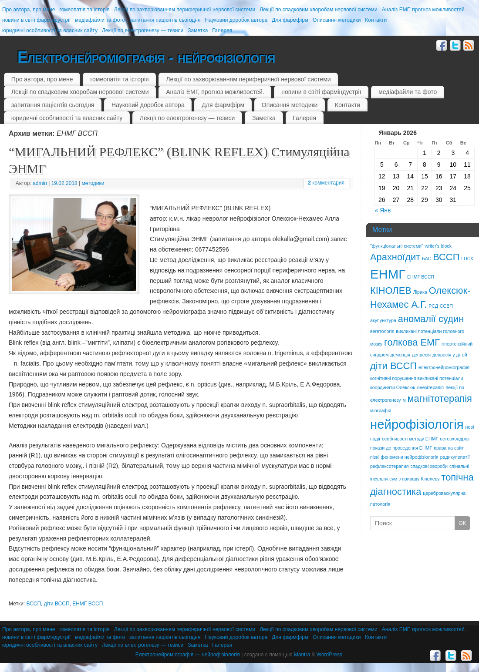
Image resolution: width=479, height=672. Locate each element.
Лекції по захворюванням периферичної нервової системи (184, 10)
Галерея (222, 30)
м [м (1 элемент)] (403, 400)
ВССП (34, 604)
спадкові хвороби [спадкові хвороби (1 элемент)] (429, 466)
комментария (326, 183)
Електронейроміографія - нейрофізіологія (146, 57)
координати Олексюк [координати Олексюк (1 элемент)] (392, 387)
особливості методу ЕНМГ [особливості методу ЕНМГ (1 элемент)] (410, 438)
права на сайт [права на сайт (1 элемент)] (449, 447)
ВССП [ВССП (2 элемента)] (446, 257)
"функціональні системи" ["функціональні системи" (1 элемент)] (396, 246)
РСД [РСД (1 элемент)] (433, 306)
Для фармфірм (290, 20)
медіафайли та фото (100, 20)
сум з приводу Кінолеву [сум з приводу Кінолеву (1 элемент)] (414, 478)
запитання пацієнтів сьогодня (164, 20)
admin (40, 183)
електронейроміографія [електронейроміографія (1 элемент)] (443, 367)
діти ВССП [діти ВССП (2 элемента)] (393, 365)
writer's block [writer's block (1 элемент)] (438, 246)
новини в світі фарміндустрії (36, 20)
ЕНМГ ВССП (87, 604)
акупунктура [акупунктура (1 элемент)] (383, 320)
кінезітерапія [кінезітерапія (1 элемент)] (430, 387)
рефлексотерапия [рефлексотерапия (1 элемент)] (389, 466)
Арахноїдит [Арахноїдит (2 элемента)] (395, 257)
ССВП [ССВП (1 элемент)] (446, 306)
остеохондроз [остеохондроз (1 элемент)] (454, 438)
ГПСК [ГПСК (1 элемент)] (467, 258)
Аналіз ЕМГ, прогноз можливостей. (424, 10)
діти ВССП (57, 604)
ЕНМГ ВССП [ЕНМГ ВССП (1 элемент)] (420, 276)
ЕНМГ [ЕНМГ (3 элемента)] (387, 274)
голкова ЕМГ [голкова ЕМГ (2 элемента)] (412, 342)
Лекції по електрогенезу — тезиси (142, 30)
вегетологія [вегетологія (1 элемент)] (382, 331)
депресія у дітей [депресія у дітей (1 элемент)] (449, 354)
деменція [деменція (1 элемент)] (400, 354)
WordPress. (330, 655)
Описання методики (337, 20)
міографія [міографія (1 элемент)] (380, 410)
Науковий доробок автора (236, 20)
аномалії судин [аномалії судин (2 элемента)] (431, 318)
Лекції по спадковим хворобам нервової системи (319, 10)
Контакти (376, 20)
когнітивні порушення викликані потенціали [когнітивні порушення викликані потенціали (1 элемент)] (416, 378)
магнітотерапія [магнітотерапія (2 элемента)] (440, 398)
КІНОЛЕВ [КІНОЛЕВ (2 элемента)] (391, 290)
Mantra (302, 655)
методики (93, 183)
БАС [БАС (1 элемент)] (426, 258)
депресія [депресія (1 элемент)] (421, 354)
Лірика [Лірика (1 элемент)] (420, 292)
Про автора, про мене (28, 10)
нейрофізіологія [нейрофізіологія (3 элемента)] (417, 424)
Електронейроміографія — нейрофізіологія (187, 655)
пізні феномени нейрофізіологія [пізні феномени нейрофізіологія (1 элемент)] (404, 457)
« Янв (383, 210)
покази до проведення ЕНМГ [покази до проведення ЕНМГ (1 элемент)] (401, 447)
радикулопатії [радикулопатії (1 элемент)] (455, 457)
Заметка (198, 30)
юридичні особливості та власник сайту (50, 30)
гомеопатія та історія (85, 10)
